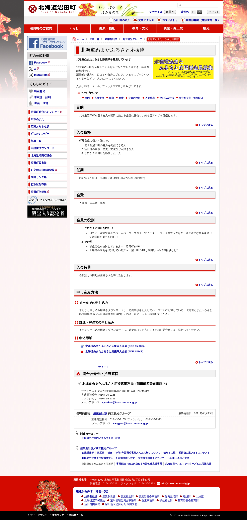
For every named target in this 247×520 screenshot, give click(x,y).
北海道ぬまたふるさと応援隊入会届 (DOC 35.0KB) (113, 346)
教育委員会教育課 (187, 500)
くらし (74, 28)
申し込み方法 (165, 98)
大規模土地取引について (151, 458)
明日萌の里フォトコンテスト (194, 452)
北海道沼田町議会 (93, 500)
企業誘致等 (88, 452)
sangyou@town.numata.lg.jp (130, 423)
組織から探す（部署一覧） (93, 491)
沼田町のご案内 (41, 28)
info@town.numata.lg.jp (173, 483)
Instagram (40, 75)
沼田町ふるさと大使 (178, 458)
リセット (214, 11)
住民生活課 (170, 496)
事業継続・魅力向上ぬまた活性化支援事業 (139, 464)
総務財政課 (89, 496)
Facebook (40, 63)
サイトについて (37, 515)
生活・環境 (38, 103)
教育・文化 (140, 28)
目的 (86, 98)
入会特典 (148, 98)
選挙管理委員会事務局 (121, 500)
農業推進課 (125, 496)
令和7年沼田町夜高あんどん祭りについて (138, 452)
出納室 (198, 496)
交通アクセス (143, 20)
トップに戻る (204, 125)
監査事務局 (146, 500)
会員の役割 (132, 98)
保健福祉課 (164, 500)
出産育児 (37, 91)
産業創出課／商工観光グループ (96, 448)
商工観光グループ (132, 39)
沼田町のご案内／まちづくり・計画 (101, 438)
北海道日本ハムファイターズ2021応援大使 (188, 464)
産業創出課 (111, 39)
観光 (206, 28)
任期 (110, 98)
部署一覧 (94, 39)
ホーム (78, 39)
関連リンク (57, 515)
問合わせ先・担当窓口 (189, 98)
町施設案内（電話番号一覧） (200, 20)
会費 (120, 98)
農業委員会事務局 (148, 496)
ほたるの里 (169, 452)
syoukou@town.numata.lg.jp (119, 402)
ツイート (103, 367)
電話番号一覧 (75, 515)
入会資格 (97, 98)
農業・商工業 (173, 28)
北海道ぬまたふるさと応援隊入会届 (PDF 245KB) (112, 351)
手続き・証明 (40, 97)
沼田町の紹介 (119, 20)
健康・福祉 (107, 28)
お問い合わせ (167, 20)
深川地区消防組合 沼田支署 (119, 504)
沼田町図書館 (90, 504)
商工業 (100, 452)
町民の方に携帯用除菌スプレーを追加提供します (108, 458)
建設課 (185, 496)
